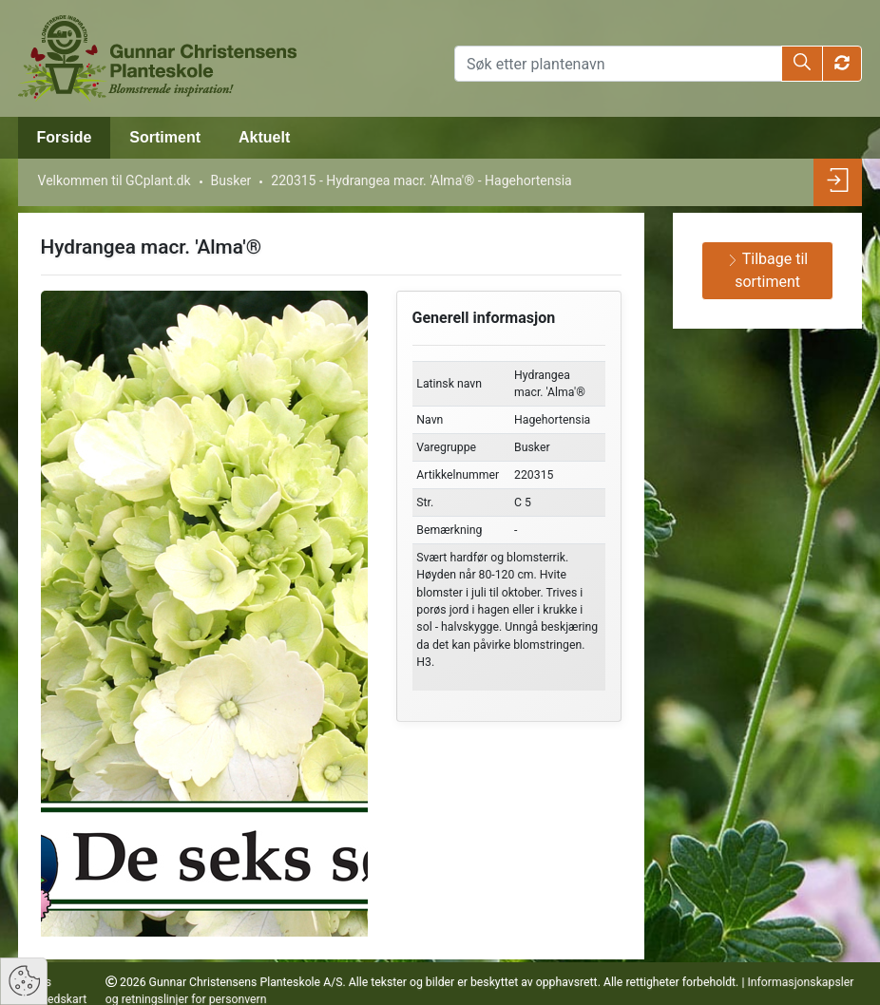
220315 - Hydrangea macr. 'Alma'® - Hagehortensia (421, 180)
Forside (64, 137)
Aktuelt (264, 137)
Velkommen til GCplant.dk (114, 180)
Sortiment (165, 137)
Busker (231, 180)
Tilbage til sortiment (767, 270)
